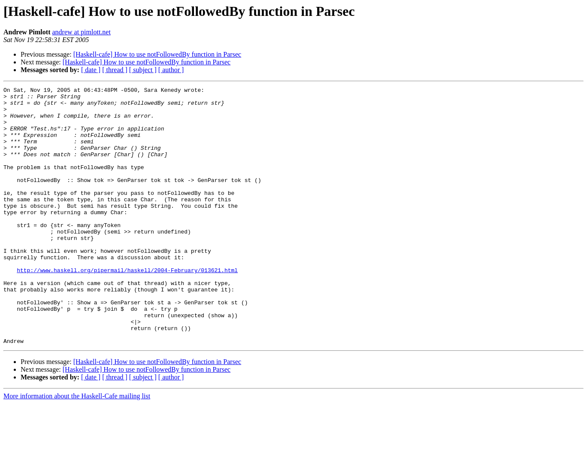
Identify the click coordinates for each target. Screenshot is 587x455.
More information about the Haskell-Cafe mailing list (76, 447)
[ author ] (171, 69)
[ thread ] (114, 69)
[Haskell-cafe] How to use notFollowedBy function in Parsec (157, 54)
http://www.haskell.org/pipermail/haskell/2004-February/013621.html (127, 307)
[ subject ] (143, 69)
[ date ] (90, 69)
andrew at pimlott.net (81, 32)
